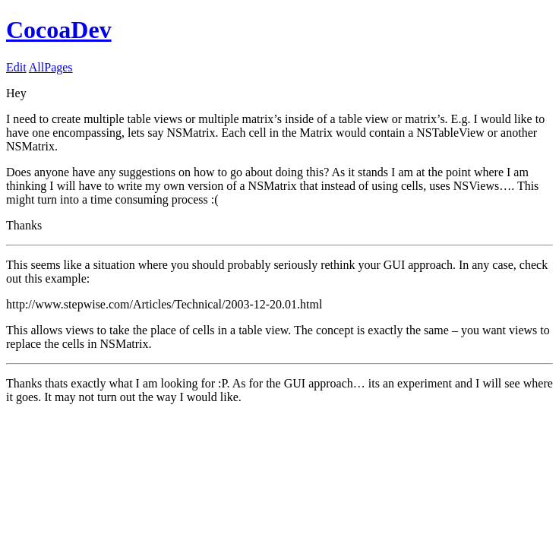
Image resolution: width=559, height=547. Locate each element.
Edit (16, 67)
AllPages (51, 67)
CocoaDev (59, 29)
